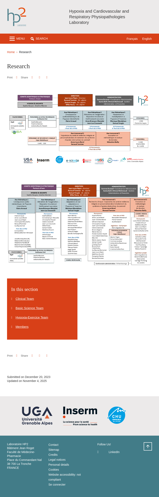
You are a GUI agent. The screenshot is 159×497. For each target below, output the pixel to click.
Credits (53, 454)
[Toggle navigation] (17, 39)
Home (11, 52)
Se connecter (57, 484)
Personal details (58, 464)
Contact (53, 444)
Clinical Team (25, 298)
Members (22, 326)
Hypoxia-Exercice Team (32, 317)
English (147, 38)
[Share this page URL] (47, 77)
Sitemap (53, 449)
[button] (39, 39)
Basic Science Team (29, 308)
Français (132, 38)
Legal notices (57, 459)
